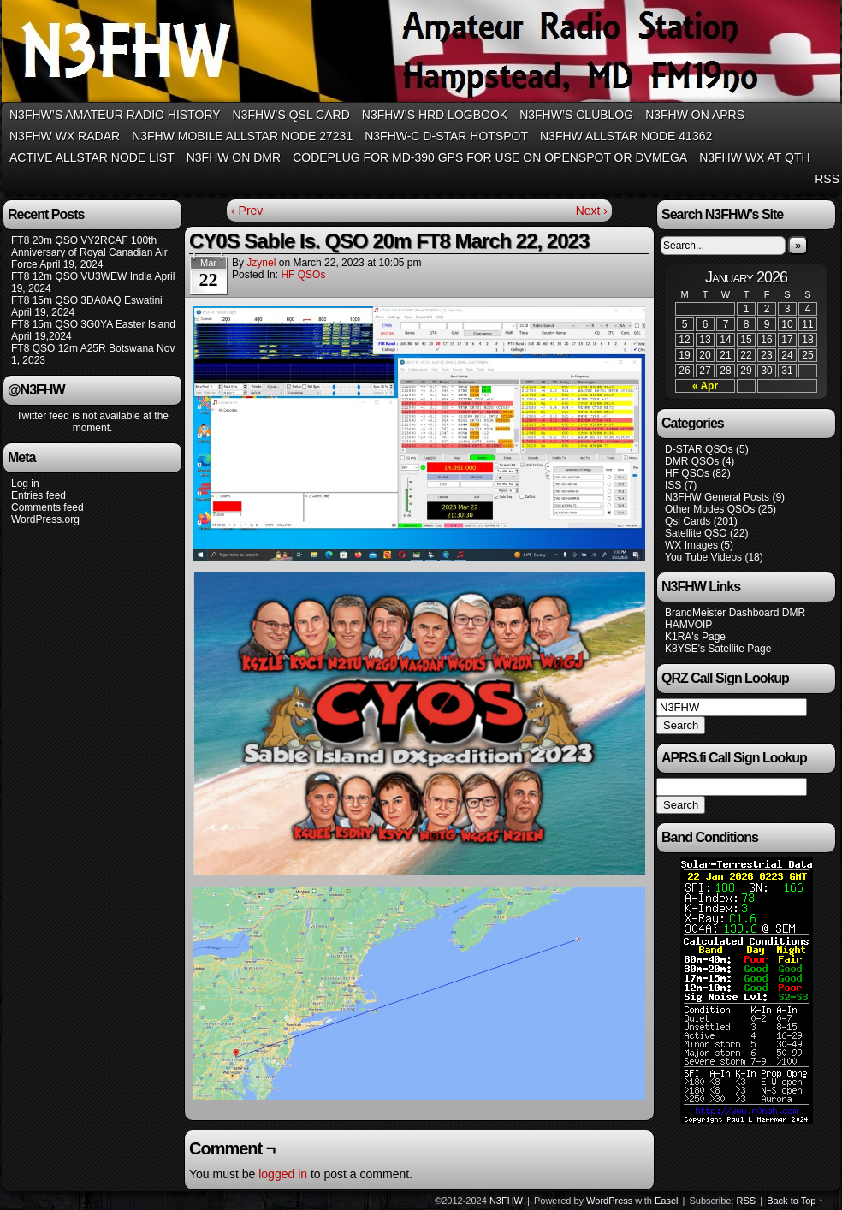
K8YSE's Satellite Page (718, 649)
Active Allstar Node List (92, 157)
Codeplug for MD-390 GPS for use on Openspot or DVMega (490, 157)
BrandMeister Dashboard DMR (735, 613)
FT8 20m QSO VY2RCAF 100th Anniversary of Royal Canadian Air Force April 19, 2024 (89, 252)
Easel (667, 1200)
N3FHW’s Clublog (576, 115)
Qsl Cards (687, 521)
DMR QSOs (692, 461)
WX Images (691, 545)
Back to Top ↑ (795, 1200)
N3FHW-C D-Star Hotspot (446, 136)
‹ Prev (247, 210)
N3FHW (506, 1200)
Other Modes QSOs (710, 509)
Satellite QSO (696, 533)
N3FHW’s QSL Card (291, 115)
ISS (673, 485)
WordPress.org (45, 519)
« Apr (705, 386)
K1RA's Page (695, 637)
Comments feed (47, 507)
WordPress (609, 1200)
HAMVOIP (688, 625)
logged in (282, 1174)
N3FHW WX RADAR (64, 136)
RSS (827, 179)
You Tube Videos (703, 557)
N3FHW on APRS (694, 115)
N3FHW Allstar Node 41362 (626, 136)
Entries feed (38, 495)
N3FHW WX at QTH (754, 157)
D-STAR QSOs (699, 449)
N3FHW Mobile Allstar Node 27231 (242, 136)
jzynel (261, 263)
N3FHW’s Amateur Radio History (115, 115)
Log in (25, 483)
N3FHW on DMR (234, 157)
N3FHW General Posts (717, 497)
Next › (592, 210)
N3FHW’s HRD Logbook (434, 115)
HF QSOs (303, 275)
